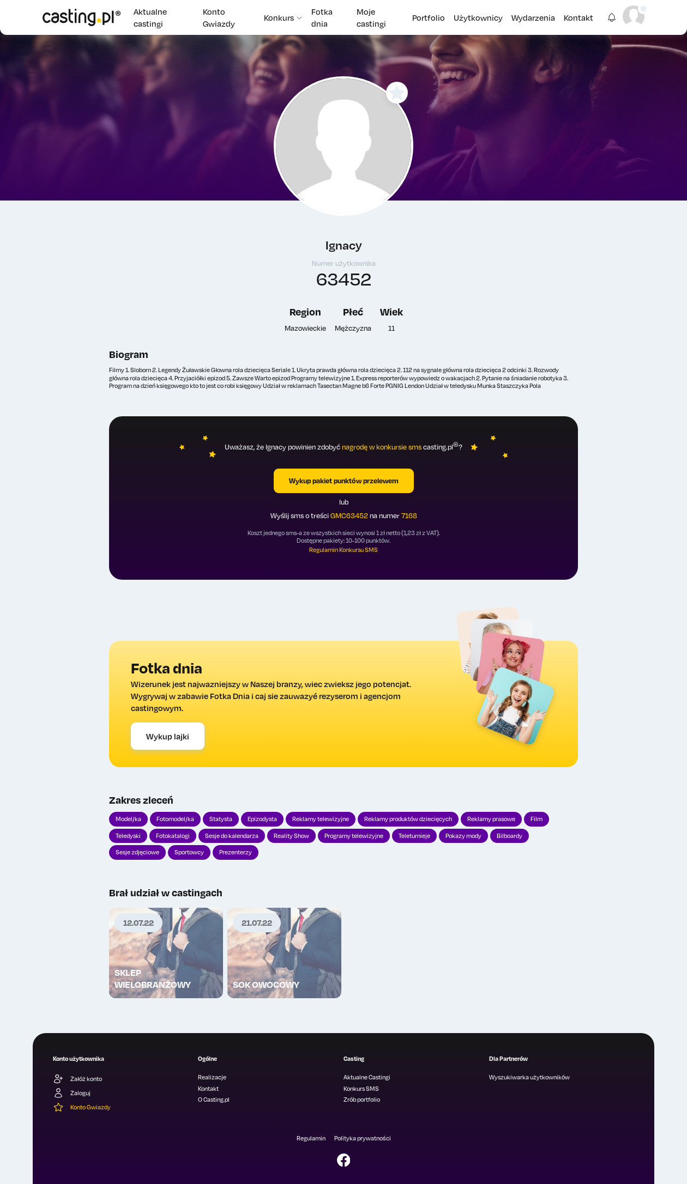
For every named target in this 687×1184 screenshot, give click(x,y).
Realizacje (212, 1077)
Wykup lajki (167, 736)
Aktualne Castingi (366, 1077)
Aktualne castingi (150, 17)
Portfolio (428, 17)
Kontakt (578, 17)
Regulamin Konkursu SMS (343, 550)
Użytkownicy (478, 17)
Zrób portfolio (361, 1099)
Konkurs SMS (361, 1088)
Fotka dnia (322, 17)
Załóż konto (77, 1078)
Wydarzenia (533, 17)
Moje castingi (371, 17)
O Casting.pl (214, 1099)
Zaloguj (72, 1093)
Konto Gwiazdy (219, 17)
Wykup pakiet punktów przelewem (344, 480)
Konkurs (283, 17)
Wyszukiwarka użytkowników (529, 1077)
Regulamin (311, 1138)
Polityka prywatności (362, 1138)
